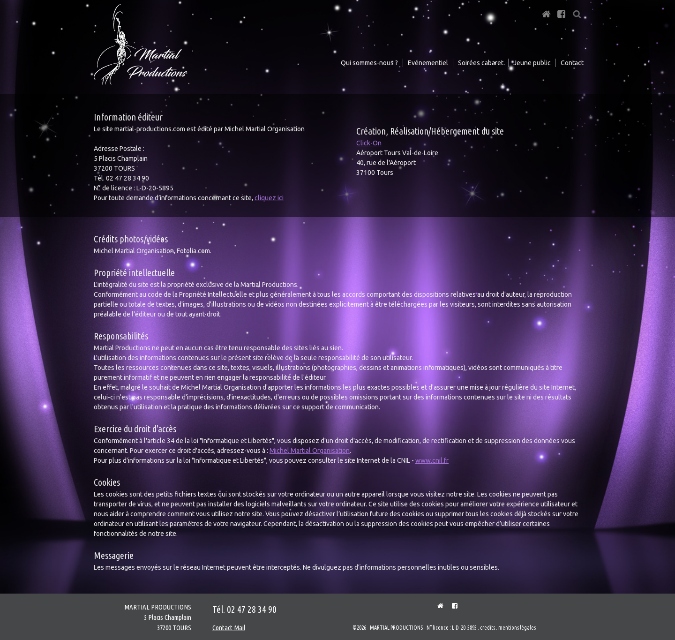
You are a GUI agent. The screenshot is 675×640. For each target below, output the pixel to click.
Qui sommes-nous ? (369, 63)
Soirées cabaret (480, 63)
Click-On (369, 143)
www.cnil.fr (432, 460)
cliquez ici (269, 198)
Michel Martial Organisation (310, 450)
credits (487, 628)
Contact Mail (228, 628)
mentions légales (517, 628)
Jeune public (532, 63)
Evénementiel (428, 63)
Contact (572, 63)
